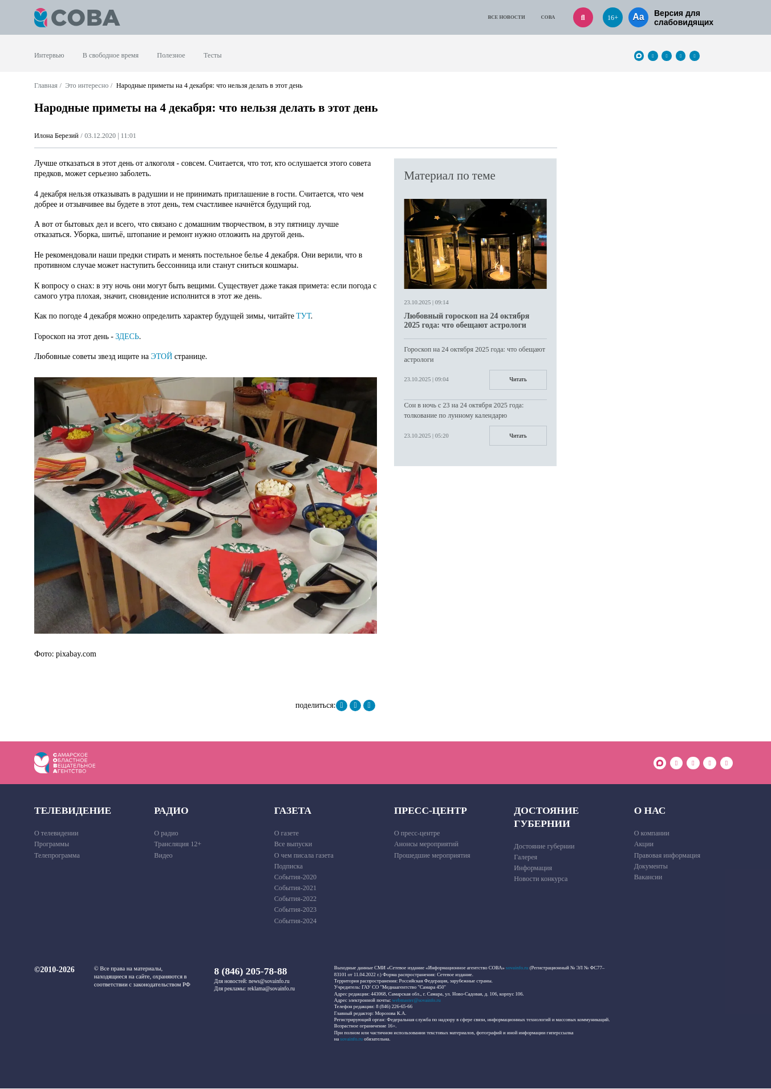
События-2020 (295, 877)
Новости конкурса (540, 879)
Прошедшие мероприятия (432, 855)
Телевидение (72, 811)
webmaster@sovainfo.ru (416, 1001)
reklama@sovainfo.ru (271, 988)
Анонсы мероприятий (426, 845)
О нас (650, 811)
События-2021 (295, 888)
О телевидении (56, 834)
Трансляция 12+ (177, 845)
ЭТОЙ (162, 356)
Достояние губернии (546, 817)
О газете (286, 834)
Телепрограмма (57, 855)
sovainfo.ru (517, 968)
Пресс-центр (430, 811)
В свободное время (111, 55)
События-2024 (295, 921)
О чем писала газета (304, 855)
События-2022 (295, 899)
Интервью (49, 55)
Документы (651, 866)
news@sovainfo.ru (269, 981)
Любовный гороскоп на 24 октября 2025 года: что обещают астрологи (466, 321)
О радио (166, 834)
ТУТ (303, 316)
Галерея (525, 858)
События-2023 (295, 910)
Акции (644, 845)
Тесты (213, 55)
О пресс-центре (417, 834)
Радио (171, 811)
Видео (163, 855)
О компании (651, 834)
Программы (51, 845)
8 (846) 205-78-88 (250, 971)
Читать (517, 380)
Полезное (171, 55)
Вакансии (648, 877)
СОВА (548, 17)
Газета (293, 811)
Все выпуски (293, 845)
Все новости (506, 17)
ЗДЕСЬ (127, 336)
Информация (533, 868)
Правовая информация (667, 855)
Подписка (288, 866)
